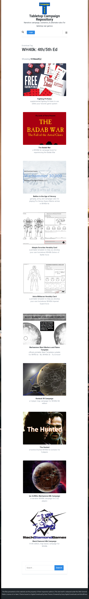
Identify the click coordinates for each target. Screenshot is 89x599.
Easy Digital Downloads (69, 594)
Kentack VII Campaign (44, 399)
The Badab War (44, 148)
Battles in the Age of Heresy (44, 196)
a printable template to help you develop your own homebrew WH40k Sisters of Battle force (44, 252)
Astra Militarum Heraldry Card (45, 297)
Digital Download (36, 594)
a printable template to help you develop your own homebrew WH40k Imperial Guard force (44, 301)
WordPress (83, 594)
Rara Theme (48, 594)
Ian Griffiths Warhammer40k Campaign (44, 496)
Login (31, 32)
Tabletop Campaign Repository (44, 17)
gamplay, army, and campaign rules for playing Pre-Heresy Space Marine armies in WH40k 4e (44, 201)
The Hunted (44, 447)
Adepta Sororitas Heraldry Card (44, 248)
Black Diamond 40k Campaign (44, 541)
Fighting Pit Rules (44, 99)
